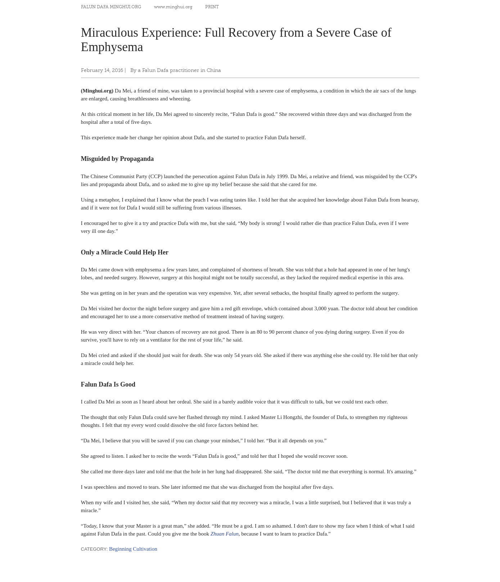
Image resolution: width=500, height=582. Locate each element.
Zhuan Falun (225, 534)
